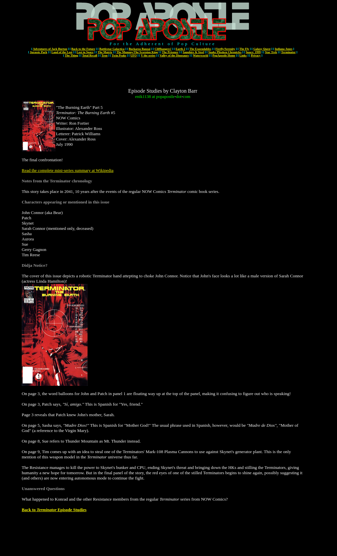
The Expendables (200, 48)
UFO (133, 55)
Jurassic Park (38, 52)
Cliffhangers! (163, 48)
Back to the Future (83, 48)
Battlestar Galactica (112, 48)
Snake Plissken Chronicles (225, 52)
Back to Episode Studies (54, 509)
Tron (104, 55)
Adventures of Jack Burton (50, 48)
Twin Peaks (119, 55)
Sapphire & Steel (193, 52)
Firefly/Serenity (225, 48)
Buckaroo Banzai (139, 48)
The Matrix (105, 52)
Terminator (288, 52)
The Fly (244, 48)
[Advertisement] (163, 73)
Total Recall (89, 55)
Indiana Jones (284, 48)
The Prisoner (170, 52)
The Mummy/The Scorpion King (137, 52)
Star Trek (271, 52)
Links (243, 55)
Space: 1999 (253, 52)
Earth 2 (180, 48)
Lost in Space (85, 52)
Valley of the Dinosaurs (174, 55)
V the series (148, 55)
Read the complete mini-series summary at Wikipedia (68, 170)
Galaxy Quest (262, 48)
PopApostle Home (224, 55)
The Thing (71, 55)
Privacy (256, 55)
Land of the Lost (61, 52)
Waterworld (200, 55)
